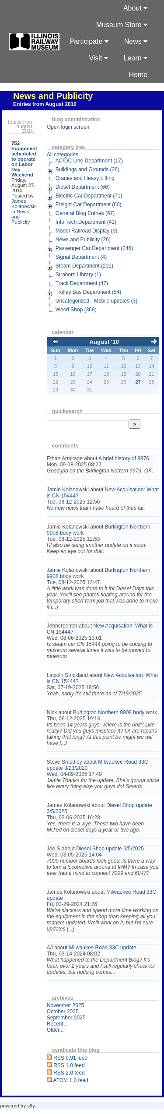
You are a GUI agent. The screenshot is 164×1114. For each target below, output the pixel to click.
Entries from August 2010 (45, 104)
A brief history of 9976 (123, 458)
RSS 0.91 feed (70, 1058)
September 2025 (66, 1018)
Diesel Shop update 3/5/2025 (110, 849)
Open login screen (68, 127)
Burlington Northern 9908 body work (115, 712)
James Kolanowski (24, 203)
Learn (135, 58)
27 (138, 381)
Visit (98, 58)
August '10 (104, 341)
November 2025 (65, 1005)
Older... (55, 1030)
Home (138, 74)
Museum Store (121, 24)
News (135, 41)
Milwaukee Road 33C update (102, 948)
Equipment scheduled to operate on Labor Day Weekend (24, 161)
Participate (89, 41)
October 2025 (63, 1011)
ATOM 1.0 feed (70, 1080)
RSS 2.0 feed (68, 1073)
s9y (31, 1105)
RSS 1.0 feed (68, 1065)
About (135, 8)
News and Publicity (53, 96)
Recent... (57, 1024)
